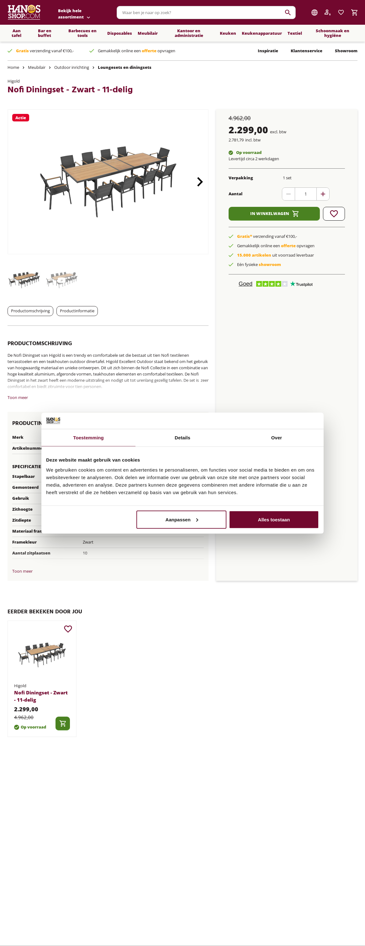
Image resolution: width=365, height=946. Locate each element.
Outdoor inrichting (71, 67)
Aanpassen (182, 519)
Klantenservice (306, 51)
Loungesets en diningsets (124, 67)
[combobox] (206, 12)
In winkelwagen (274, 214)
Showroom (346, 51)
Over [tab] (276, 437)
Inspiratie (268, 51)
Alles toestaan (274, 519)
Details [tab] (182, 437)
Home (13, 67)
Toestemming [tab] (88, 437)
